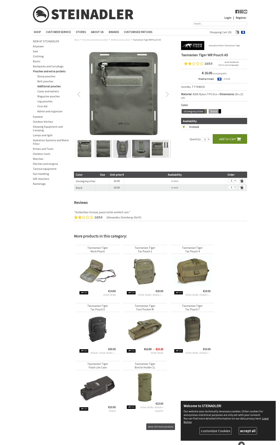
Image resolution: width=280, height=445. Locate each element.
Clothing (38, 56)
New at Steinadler (46, 41)
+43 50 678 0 (172, 401)
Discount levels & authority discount (139, 404)
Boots (36, 61)
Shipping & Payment (132, 407)
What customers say (131, 428)
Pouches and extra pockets (49, 71)
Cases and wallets (48, 91)
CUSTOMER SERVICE (58, 32)
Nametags (39, 184)
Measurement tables (131, 413)
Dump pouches (46, 76)
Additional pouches (49, 86)
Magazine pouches (48, 96)
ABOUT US (97, 32)
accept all (248, 430)
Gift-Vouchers (41, 179)
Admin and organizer (50, 111)
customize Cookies (215, 430)
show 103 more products (160, 371)
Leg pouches (44, 101)
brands (114, 32)
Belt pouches (45, 81)
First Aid (42, 106)
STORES (81, 32)
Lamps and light (43, 135)
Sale (35, 51)
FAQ (124, 401)
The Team (127, 425)
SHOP (37, 32)
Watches (38, 159)
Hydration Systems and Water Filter (51, 142)
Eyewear (38, 116)
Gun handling (41, 174)
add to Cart (230, 139)
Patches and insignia (45, 164)
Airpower (38, 46)
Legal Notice (128, 431)
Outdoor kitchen (43, 121)
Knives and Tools (43, 149)
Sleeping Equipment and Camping (48, 128)
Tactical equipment (45, 169)
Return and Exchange (132, 410)
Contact (126, 416)
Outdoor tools (41, 154)
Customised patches (138, 32)
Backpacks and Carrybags (48, 66)
